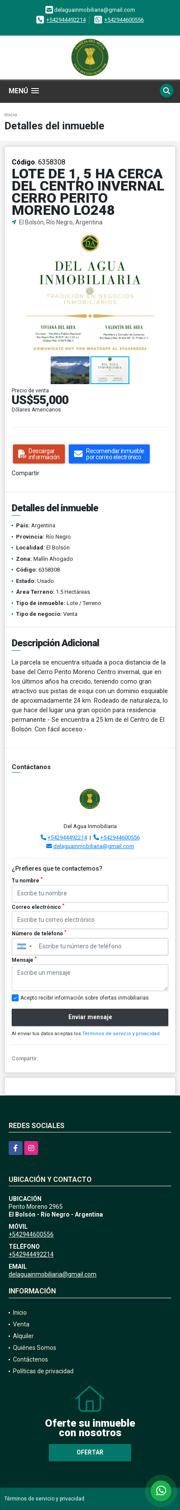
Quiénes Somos (34, 1347)
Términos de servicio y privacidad (121, 1033)
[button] (167, 235)
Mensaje (24, 959)
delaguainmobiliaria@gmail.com (93, 846)
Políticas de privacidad (43, 1371)
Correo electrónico (38, 906)
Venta (21, 1324)
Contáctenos (30, 1359)
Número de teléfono (39, 933)
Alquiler (23, 1335)
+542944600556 (124, 19)
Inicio (10, 115)
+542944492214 (66, 19)
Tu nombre (27, 880)
